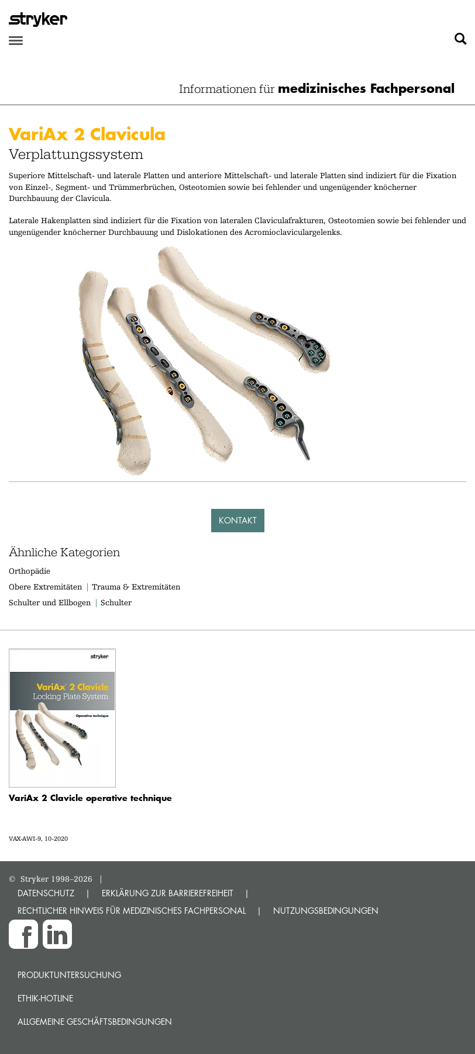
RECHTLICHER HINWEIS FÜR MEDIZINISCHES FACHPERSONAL (132, 910)
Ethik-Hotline (45, 998)
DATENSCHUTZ (46, 893)
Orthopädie (29, 570)
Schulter (116, 602)
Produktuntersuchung (69, 974)
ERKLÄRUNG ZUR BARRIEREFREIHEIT (167, 893)
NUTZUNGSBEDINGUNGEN (325, 910)
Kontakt (238, 520)
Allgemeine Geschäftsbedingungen (95, 1021)
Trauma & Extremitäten (136, 586)
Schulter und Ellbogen (50, 602)
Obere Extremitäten (45, 586)
